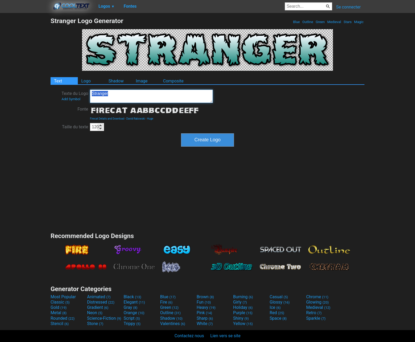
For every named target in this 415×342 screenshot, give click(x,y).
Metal (59, 312)
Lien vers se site (225, 335)
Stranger (151, 96)
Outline (307, 22)
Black (132, 296)
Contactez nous (189, 335)
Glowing (317, 302)
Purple (242, 312)
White (205, 323)
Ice (275, 307)
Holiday (243, 307)
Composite (173, 81)
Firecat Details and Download (107, 118)
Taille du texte (75, 126)
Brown (205, 296)
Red (277, 312)
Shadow (116, 81)
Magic (358, 22)
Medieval (334, 22)
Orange (134, 312)
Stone (95, 323)
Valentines (172, 323)
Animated (99, 296)
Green (320, 22)
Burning (243, 296)
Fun (204, 302)
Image (142, 81)
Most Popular (63, 296)
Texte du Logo (74, 96)
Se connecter (348, 7)
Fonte (83, 109)
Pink (204, 312)
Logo (86, 81)
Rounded (63, 318)
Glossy (280, 302)
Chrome (317, 296)
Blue (296, 22)
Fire (166, 302)
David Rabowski (135, 118)
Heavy (206, 307)
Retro (314, 312)
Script (132, 318)
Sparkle (316, 318)
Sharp (205, 318)
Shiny (241, 318)
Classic (60, 302)
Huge (150, 118)
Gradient (97, 307)
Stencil (60, 323)
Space (278, 318)
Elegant (134, 302)
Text (58, 81)
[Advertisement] (25, 96)
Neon (94, 312)
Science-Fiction (104, 318)
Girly (240, 302)
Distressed (100, 302)
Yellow (243, 323)
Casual (279, 296)
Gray (130, 307)
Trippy (132, 323)
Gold (59, 307)
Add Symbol (70, 99)
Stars (348, 22)
